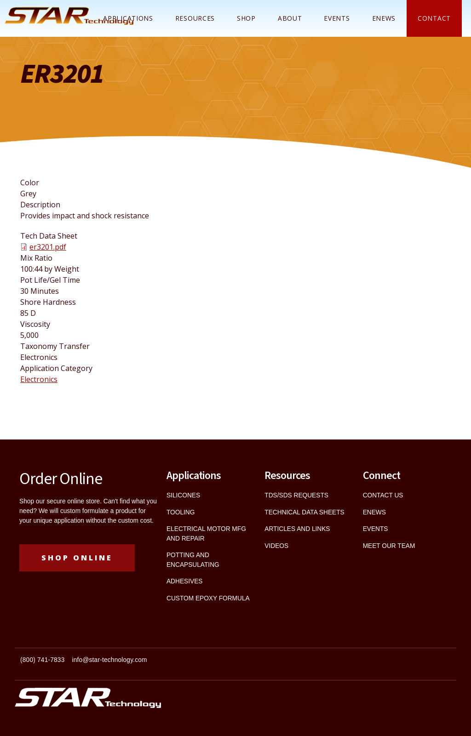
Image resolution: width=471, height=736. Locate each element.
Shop (246, 18)
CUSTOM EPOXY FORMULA (208, 598)
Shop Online (77, 558)
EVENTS (375, 528)
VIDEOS (276, 545)
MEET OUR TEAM (389, 545)
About (290, 18)
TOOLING (181, 512)
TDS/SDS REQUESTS (296, 495)
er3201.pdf (47, 247)
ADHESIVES (184, 581)
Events (337, 18)
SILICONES (183, 495)
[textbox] (125, 664)
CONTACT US (383, 495)
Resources (195, 18)
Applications (128, 18)
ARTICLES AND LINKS (297, 528)
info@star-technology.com (109, 659)
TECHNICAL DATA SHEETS (304, 512)
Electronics (38, 379)
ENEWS (384, 18)
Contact (434, 18)
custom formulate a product (98, 511)
